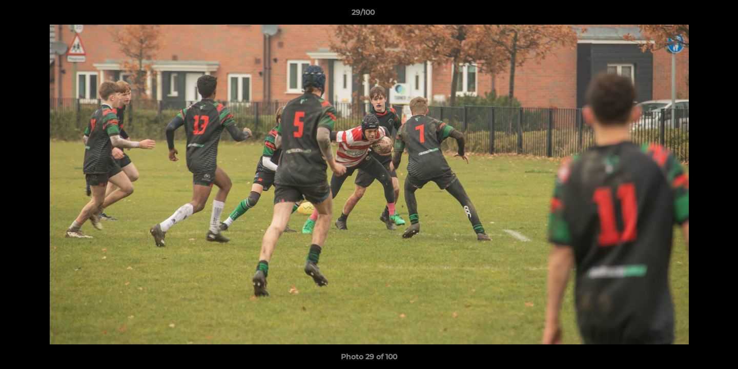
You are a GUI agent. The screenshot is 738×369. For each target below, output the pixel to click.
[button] (695, 14)
